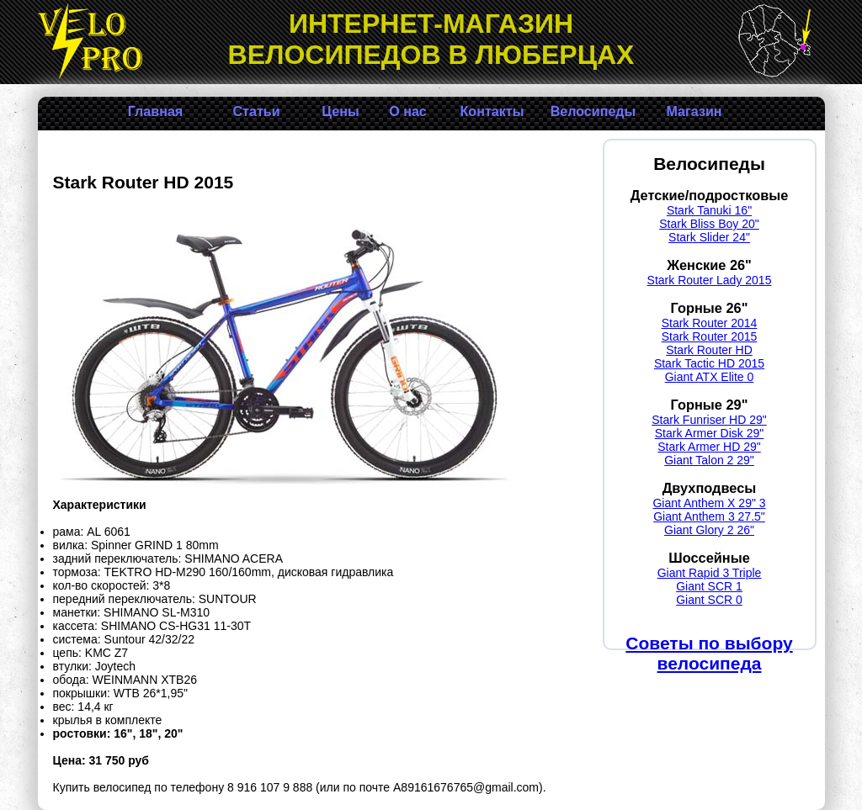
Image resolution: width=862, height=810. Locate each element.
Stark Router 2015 (710, 336)
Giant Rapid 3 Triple (709, 573)
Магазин (693, 111)
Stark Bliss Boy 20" (709, 223)
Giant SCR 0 (709, 599)
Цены (340, 111)
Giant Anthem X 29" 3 (708, 503)
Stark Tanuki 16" (709, 210)
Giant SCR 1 (709, 586)
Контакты (492, 111)
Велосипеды (593, 111)
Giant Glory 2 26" (709, 530)
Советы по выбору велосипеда (708, 653)
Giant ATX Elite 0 (709, 377)
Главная (155, 111)
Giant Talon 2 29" (709, 460)
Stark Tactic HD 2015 (709, 363)
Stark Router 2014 (710, 323)
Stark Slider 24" (709, 237)
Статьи (255, 111)
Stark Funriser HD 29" (709, 419)
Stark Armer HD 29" (708, 446)
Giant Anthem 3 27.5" (709, 516)
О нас (408, 111)
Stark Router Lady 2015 (709, 280)
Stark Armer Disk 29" (709, 433)
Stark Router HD (709, 350)
